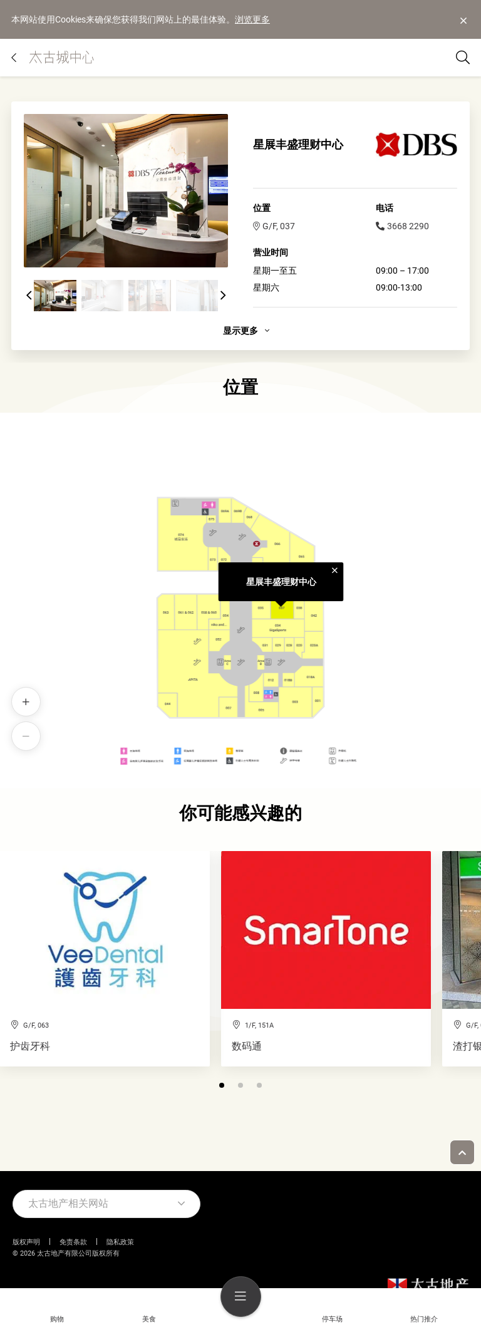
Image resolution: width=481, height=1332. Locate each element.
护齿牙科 (30, 1046)
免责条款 (73, 1242)
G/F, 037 (274, 226)
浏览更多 (252, 19)
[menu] (240, 1296)
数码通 (247, 1046)
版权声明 (26, 1242)
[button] (29, 295)
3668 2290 (402, 226)
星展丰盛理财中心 (281, 582)
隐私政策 (120, 1242)
